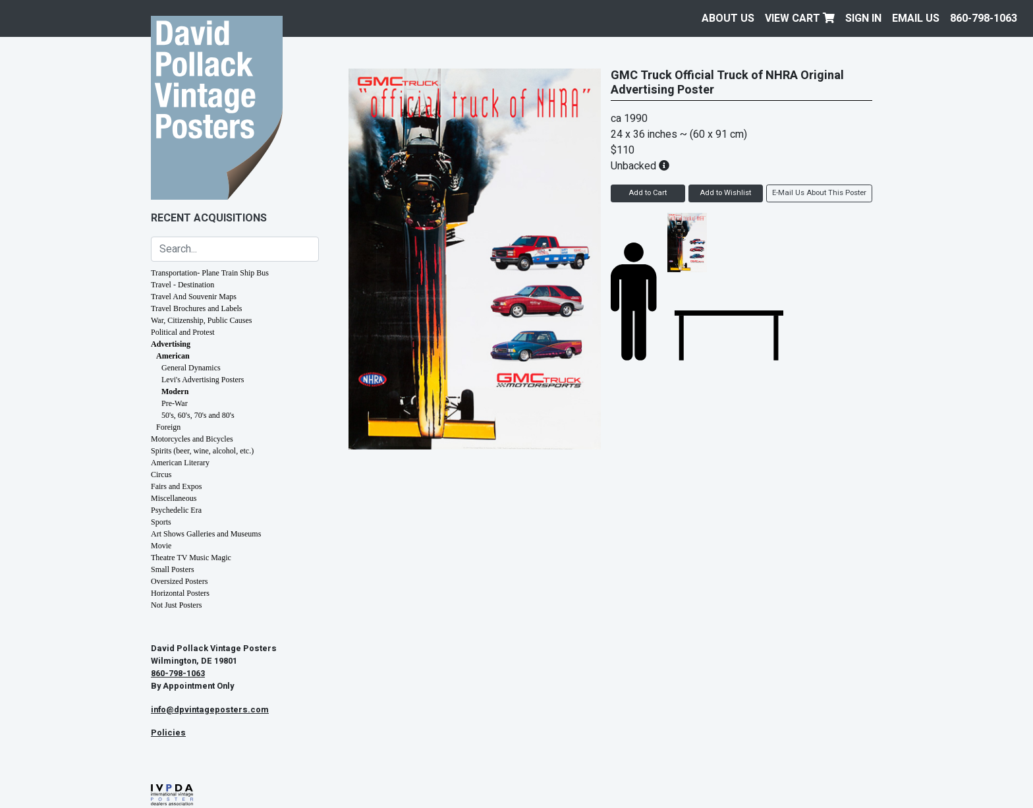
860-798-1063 (983, 18)
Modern (174, 391)
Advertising (170, 344)
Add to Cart (647, 192)
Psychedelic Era (176, 510)
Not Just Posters (176, 605)
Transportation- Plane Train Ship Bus (210, 272)
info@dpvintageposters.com (210, 710)
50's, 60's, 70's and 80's (198, 415)
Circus (161, 474)
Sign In (863, 18)
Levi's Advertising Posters (202, 379)
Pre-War (174, 403)
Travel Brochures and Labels (196, 308)
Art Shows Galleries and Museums (206, 533)
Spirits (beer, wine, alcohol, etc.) (202, 450)
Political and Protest (183, 332)
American (173, 356)
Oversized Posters (179, 581)
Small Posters (172, 569)
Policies (168, 733)
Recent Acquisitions (209, 218)
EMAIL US (915, 18)
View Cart (800, 18)
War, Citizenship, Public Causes (201, 320)
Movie (161, 545)
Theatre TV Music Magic (191, 557)
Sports (161, 522)
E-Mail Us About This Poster (819, 192)
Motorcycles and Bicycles (192, 439)
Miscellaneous (173, 498)
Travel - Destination (182, 284)
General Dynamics (191, 367)
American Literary (180, 462)
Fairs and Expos (176, 486)
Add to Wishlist (725, 192)
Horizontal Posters (180, 593)
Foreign (168, 427)
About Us (728, 18)
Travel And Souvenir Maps (194, 296)
